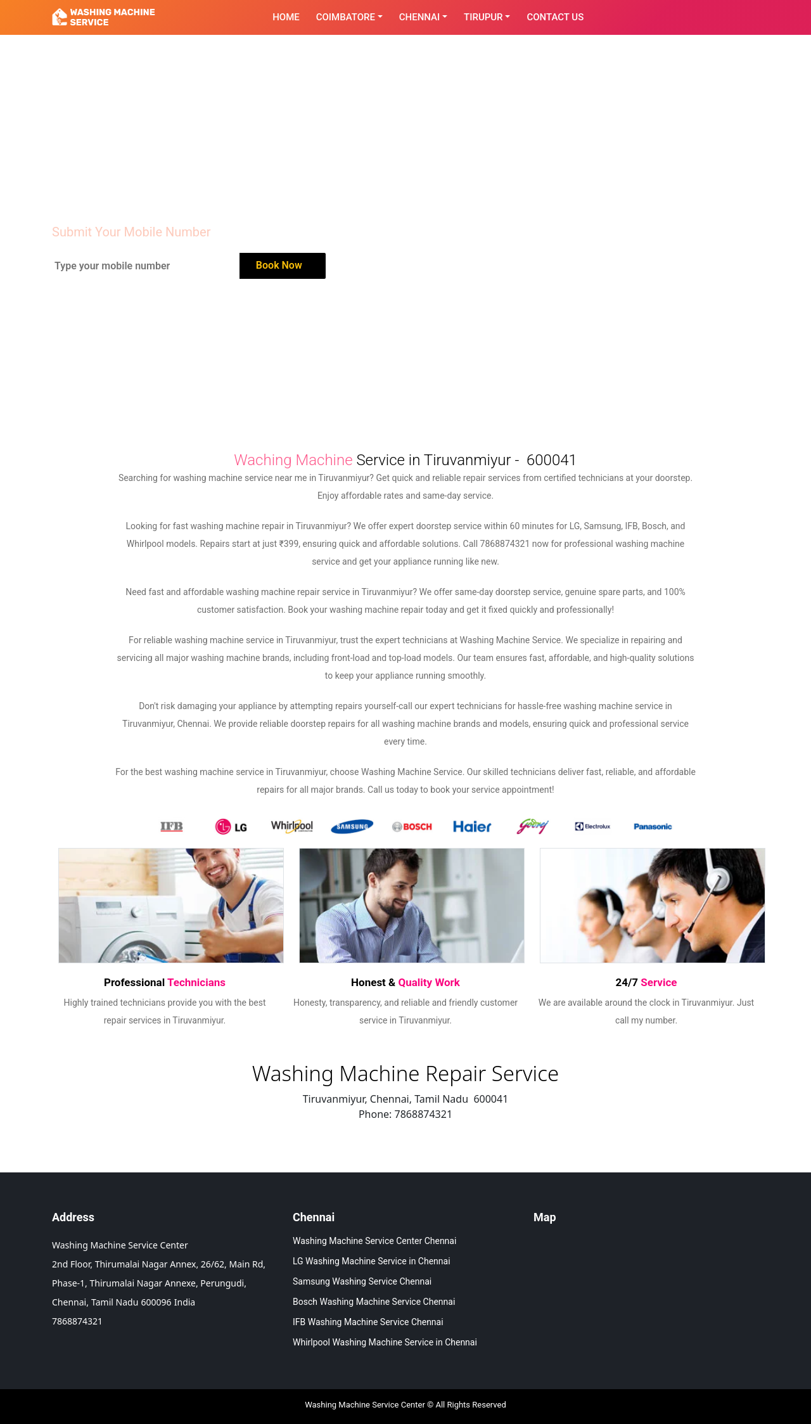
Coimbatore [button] (345, 17)
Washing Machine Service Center (365, 1404)
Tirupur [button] (483, 17)
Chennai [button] (419, 17)
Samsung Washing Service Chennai (362, 1281)
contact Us (555, 17)
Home (286, 17)
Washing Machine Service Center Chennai (374, 1241)
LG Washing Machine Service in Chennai (371, 1261)
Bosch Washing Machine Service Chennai (374, 1302)
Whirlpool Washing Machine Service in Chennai (385, 1342)
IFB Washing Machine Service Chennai (368, 1322)
